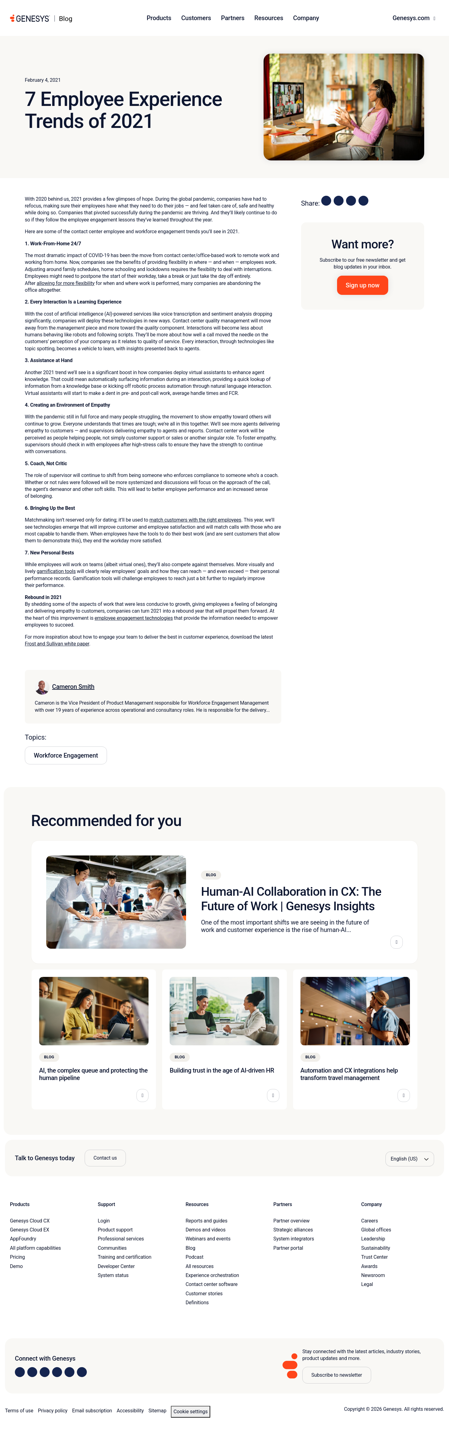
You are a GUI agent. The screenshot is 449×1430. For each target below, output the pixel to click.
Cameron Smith (73, 686)
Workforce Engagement (66, 755)
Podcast (194, 1257)
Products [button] (159, 18)
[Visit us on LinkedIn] (20, 1372)
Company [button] (306, 18)
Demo (16, 1266)
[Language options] (409, 1159)
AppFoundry (23, 1239)
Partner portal (288, 1248)
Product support (115, 1230)
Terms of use (19, 1411)
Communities (112, 1248)
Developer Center (116, 1266)
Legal (367, 1284)
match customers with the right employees (195, 520)
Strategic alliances (293, 1230)
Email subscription (92, 1411)
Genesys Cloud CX (30, 1221)
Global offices (376, 1230)
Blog (190, 1248)
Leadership (373, 1239)
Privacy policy (52, 1411)
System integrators (293, 1239)
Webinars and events (207, 1239)
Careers (369, 1221)
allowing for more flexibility (66, 283)
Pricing (17, 1257)
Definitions (197, 1302)
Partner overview (291, 1221)
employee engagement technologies (134, 618)
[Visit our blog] (82, 1372)
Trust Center (374, 1257)
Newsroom (373, 1275)
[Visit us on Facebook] (57, 1372)
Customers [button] (196, 18)
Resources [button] (268, 18)
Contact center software (211, 1284)
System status (113, 1275)
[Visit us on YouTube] (69, 1372)
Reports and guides (206, 1221)
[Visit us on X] (45, 1372)
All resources (199, 1266)
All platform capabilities (35, 1248)
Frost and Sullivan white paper (57, 644)
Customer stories (204, 1294)
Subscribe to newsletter (336, 1375)
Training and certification (124, 1257)
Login (104, 1221)
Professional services (121, 1239)
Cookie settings (190, 1412)
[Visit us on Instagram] (32, 1372)
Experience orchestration (212, 1275)
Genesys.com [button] (412, 18)
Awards (369, 1266)
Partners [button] (233, 18)
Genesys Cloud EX (29, 1230)
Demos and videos (205, 1230)
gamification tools (56, 571)
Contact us (105, 1158)
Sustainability (375, 1248)
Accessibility (130, 1411)
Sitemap (158, 1411)
